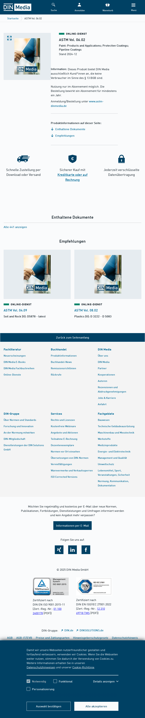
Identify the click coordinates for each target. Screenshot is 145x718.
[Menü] (133, 7)
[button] (79, 7)
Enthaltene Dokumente (68, 129)
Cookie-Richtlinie (83, 667)
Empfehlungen (62, 135)
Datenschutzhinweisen (41, 667)
